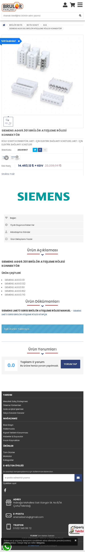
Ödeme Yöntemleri (12, 405)
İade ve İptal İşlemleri (13, 409)
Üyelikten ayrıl (9, 483)
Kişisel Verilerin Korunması (15, 432)
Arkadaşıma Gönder (17, 232)
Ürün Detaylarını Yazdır (18, 239)
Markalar (7, 456)
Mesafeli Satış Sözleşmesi (15, 401)
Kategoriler (8, 460)
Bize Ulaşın (8, 425)
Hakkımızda (9, 428)
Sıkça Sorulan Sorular (13, 413)
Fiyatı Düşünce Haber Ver (19, 224)
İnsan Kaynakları (11, 440)
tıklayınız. (40, 543)
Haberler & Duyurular (13, 436)
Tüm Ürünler (9, 452)
